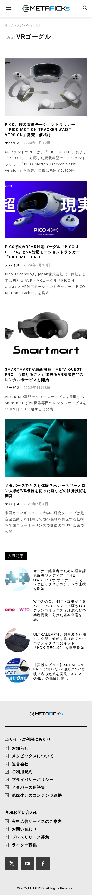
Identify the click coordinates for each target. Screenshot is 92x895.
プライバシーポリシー (32, 779)
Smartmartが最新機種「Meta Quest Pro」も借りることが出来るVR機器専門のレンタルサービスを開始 (44, 374)
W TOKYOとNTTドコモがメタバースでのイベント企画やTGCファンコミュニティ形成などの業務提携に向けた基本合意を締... (60, 610)
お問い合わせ (24, 829)
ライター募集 (24, 845)
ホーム (9, 25)
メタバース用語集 (28, 787)
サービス (12, 387)
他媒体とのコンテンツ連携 (37, 795)
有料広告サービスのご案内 (37, 821)
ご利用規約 (22, 771)
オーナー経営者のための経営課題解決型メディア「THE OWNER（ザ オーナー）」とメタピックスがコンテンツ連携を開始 (59, 580)
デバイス (12, 142)
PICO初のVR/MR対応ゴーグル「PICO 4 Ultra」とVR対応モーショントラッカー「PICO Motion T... (42, 252)
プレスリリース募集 (30, 837)
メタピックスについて (32, 756)
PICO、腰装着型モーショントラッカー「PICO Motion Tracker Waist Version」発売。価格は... (40, 129)
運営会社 (20, 764)
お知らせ (20, 748)
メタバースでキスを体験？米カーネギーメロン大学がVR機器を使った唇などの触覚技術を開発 (46, 490)
